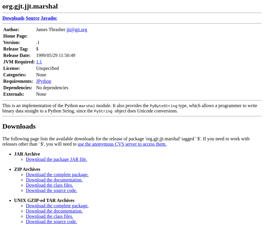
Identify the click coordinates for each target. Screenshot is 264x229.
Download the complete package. (57, 174)
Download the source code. (51, 190)
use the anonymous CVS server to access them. (122, 144)
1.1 (39, 61)
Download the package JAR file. (56, 159)
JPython (43, 81)
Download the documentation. (54, 179)
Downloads (19, 126)
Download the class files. (49, 185)
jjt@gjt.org (76, 29)
